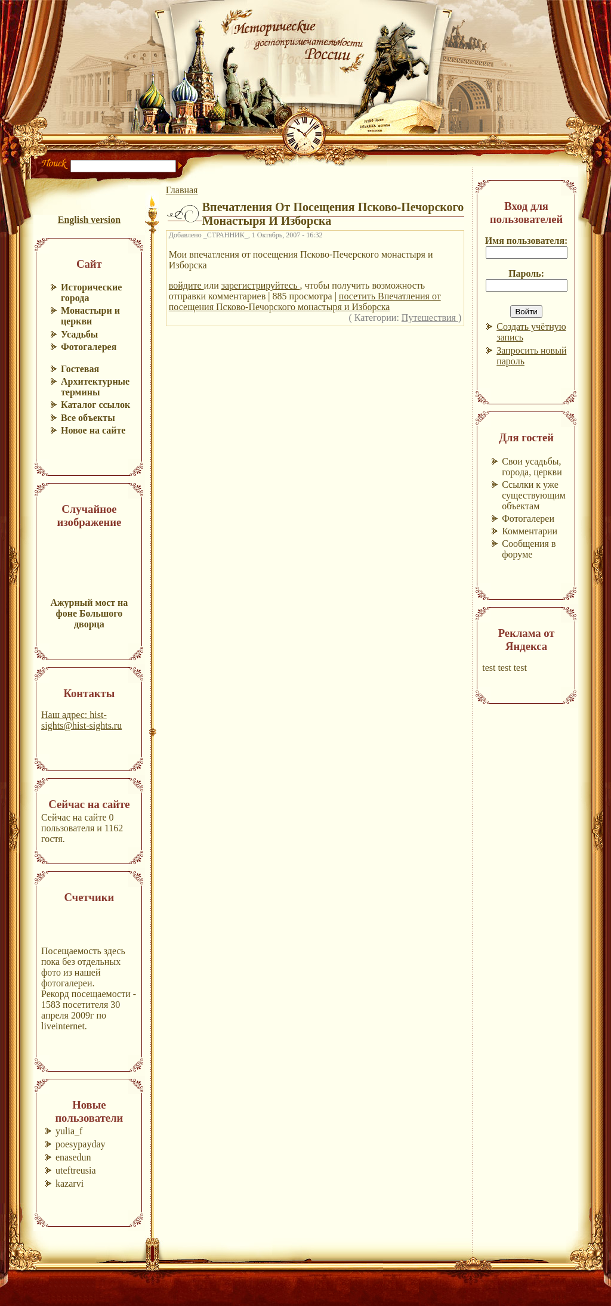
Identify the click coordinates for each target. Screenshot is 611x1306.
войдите (186, 285)
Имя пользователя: (526, 241)
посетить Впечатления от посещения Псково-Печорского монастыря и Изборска (305, 301)
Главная (182, 190)
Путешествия (430, 317)
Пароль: (526, 273)
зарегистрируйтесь (260, 285)
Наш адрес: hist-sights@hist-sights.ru (81, 720)
